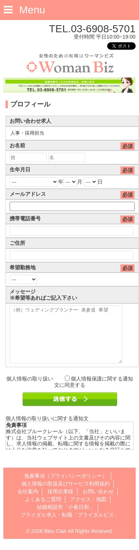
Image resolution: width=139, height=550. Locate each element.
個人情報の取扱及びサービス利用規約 (65, 495)
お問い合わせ (98, 502)
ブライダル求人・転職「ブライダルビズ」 (69, 526)
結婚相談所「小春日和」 (65, 518)
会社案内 (27, 502)
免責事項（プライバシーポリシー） (65, 487)
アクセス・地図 (88, 510)
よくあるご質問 (43, 510)
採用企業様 (60, 502)
